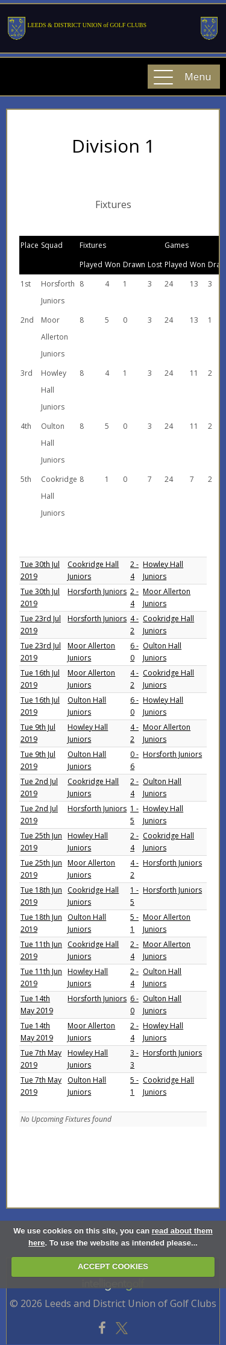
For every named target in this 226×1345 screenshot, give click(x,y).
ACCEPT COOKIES (113, 1266)
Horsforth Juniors (97, 591)
